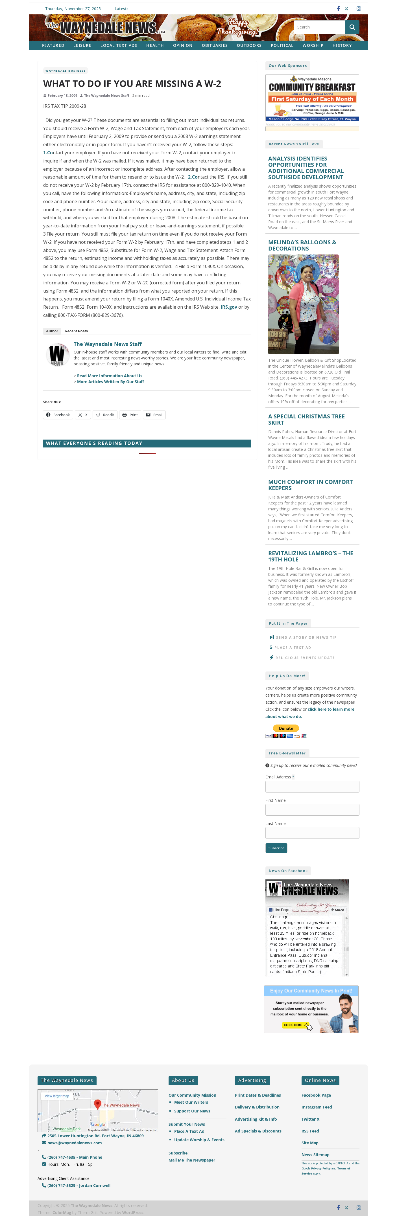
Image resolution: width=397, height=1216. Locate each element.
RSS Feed (310, 1131)
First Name (275, 800)
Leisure (82, 45)
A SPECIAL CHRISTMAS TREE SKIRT (306, 419)
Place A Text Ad (292, 647)
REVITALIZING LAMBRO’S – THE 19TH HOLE (310, 556)
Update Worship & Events (199, 1139)
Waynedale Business (65, 71)
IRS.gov (229, 307)
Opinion (183, 45)
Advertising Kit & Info (256, 1119)
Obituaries (215, 45)
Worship (313, 45)
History (342, 45)
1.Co (48, 153)
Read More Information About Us (109, 375)
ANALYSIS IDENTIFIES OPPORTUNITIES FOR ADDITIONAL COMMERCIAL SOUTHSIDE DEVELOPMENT (306, 167)
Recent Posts (76, 331)
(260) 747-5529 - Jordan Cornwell (76, 1185)
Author (52, 331)
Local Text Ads (119, 45)
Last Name (275, 823)
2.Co (193, 177)
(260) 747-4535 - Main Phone (72, 1157)
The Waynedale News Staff (106, 95)
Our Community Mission (192, 1095)
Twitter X (310, 1119)
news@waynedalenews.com (72, 1142)
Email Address (280, 777)
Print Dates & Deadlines (258, 1095)
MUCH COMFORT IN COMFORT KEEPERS (310, 485)
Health (155, 45)
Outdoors (249, 45)
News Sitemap (316, 1154)
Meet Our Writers (191, 1102)
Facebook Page (316, 1095)
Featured (53, 45)
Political (282, 45)
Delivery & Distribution (257, 1107)
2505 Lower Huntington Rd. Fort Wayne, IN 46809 (93, 1135)
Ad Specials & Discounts (258, 1131)
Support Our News (192, 1111)
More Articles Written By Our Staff (110, 381)
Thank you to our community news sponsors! (300, 124)
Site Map (310, 1142)
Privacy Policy (321, 1168)
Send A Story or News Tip (306, 637)
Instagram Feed (317, 1107)
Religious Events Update (305, 657)
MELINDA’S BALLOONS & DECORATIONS (302, 245)
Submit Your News (187, 1124)
